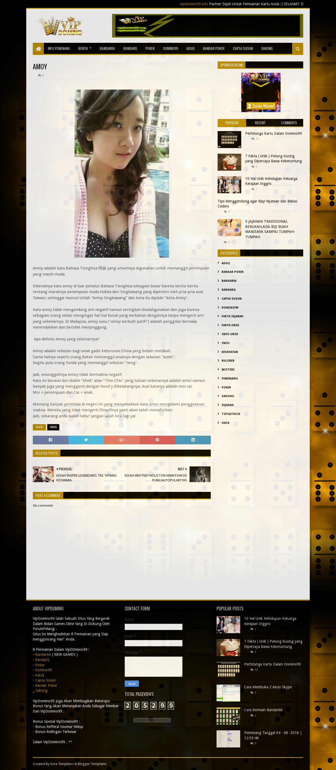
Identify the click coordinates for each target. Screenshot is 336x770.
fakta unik (230, 325)
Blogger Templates (92, 764)
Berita (83, 48)
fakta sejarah (232, 316)
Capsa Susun (243, 48)
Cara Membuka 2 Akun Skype (268, 687)
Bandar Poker (213, 48)
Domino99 (170, 48)
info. (226, 343)
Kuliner (228, 360)
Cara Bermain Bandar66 (263, 710)
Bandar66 (107, 48)
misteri (228, 369)
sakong (267, 48)
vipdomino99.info (201, 4)
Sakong (228, 396)
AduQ (190, 48)
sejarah (228, 405)
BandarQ (130, 48)
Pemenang (230, 378)
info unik (230, 334)
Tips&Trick (231, 414)
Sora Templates (62, 764)
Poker (150, 48)
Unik (53, 427)
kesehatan (230, 352)
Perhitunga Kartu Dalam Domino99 (273, 133)
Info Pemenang (59, 48)
